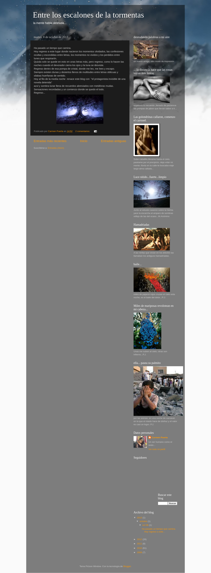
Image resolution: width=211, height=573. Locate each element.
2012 (140, 539)
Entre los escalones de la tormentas (88, 14)
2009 (140, 552)
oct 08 (145, 525)
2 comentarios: (82, 131)
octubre (144, 521)
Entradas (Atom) (56, 148)
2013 (140, 517)
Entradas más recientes (50, 141)
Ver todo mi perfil (156, 449)
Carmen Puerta (160, 437)
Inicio (83, 141)
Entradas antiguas (113, 141)
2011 (140, 543)
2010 (140, 548)
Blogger (127, 566)
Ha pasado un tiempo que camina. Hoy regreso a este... (159, 530)
